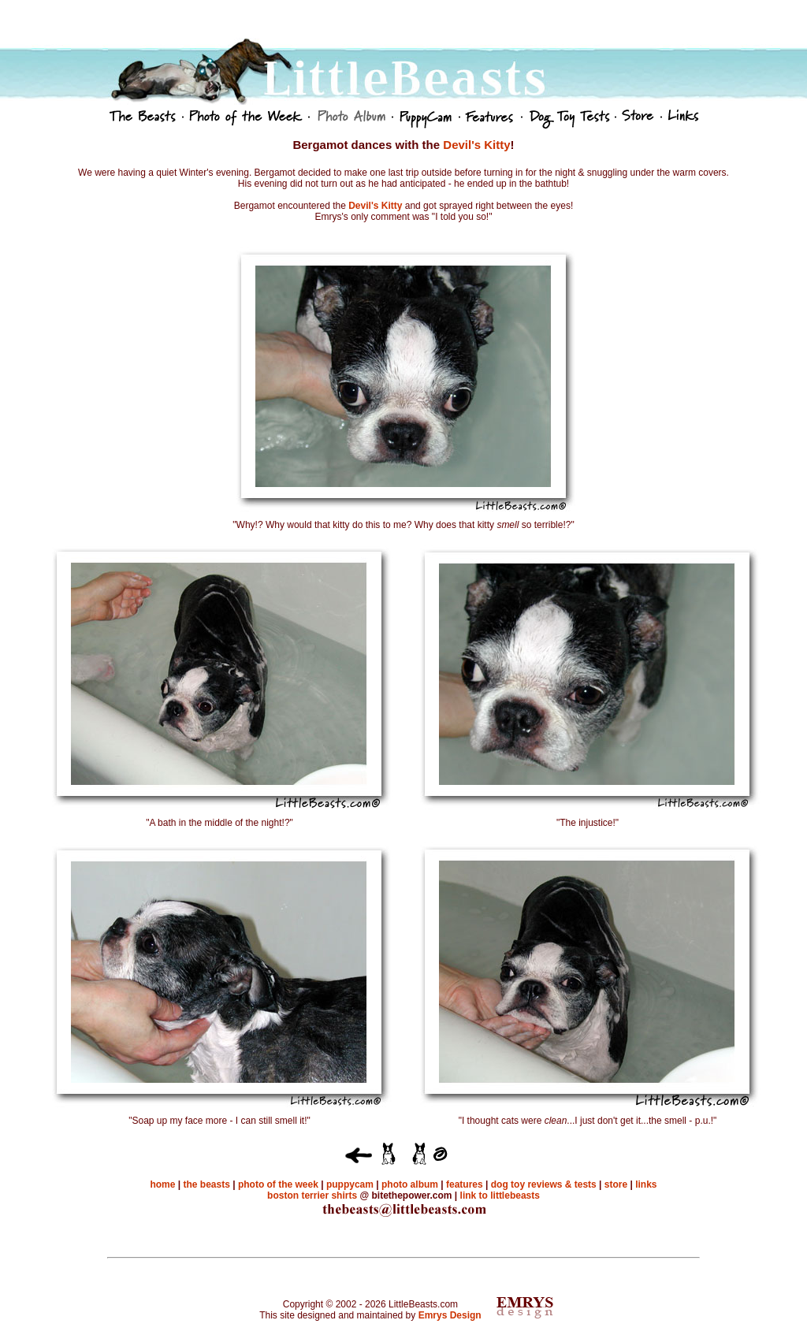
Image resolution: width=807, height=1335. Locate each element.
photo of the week (278, 1184)
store (615, 1184)
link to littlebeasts (500, 1195)
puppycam (350, 1184)
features (464, 1184)
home (162, 1184)
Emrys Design (450, 1315)
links (645, 1184)
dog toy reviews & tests (542, 1184)
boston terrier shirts (312, 1195)
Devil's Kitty (476, 144)
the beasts (207, 1184)
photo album (411, 1184)
